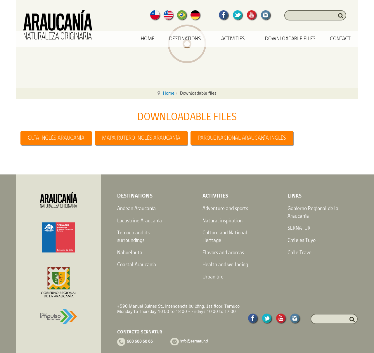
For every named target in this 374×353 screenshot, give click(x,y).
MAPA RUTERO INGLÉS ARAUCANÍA (141, 138)
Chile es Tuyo (302, 240)
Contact (340, 38)
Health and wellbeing (225, 264)
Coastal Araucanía (136, 264)
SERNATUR (299, 228)
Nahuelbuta (129, 252)
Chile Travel (300, 252)
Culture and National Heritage (224, 236)
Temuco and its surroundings (133, 236)
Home (148, 38)
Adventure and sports (225, 208)
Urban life (213, 277)
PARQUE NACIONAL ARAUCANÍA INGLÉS (242, 138)
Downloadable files (290, 38)
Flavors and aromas (223, 252)
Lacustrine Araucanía (139, 220)
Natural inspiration (222, 220)
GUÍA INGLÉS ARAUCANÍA (56, 138)
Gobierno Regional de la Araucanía (313, 212)
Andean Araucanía (136, 208)
